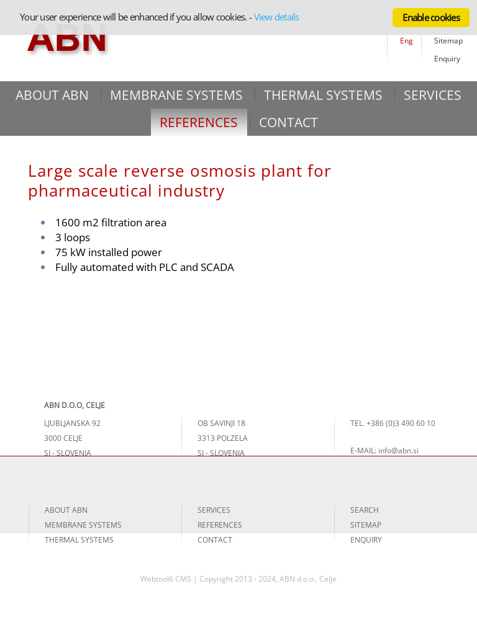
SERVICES (432, 95)
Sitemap (448, 40)
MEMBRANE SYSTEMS (176, 95)
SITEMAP (365, 525)
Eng (406, 40)
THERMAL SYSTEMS (323, 95)
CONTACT (288, 122)
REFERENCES (199, 122)
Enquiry (447, 58)
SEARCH (364, 510)
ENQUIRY (366, 540)
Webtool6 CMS (165, 579)
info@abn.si (398, 450)
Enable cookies (431, 17)
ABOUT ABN (52, 95)
